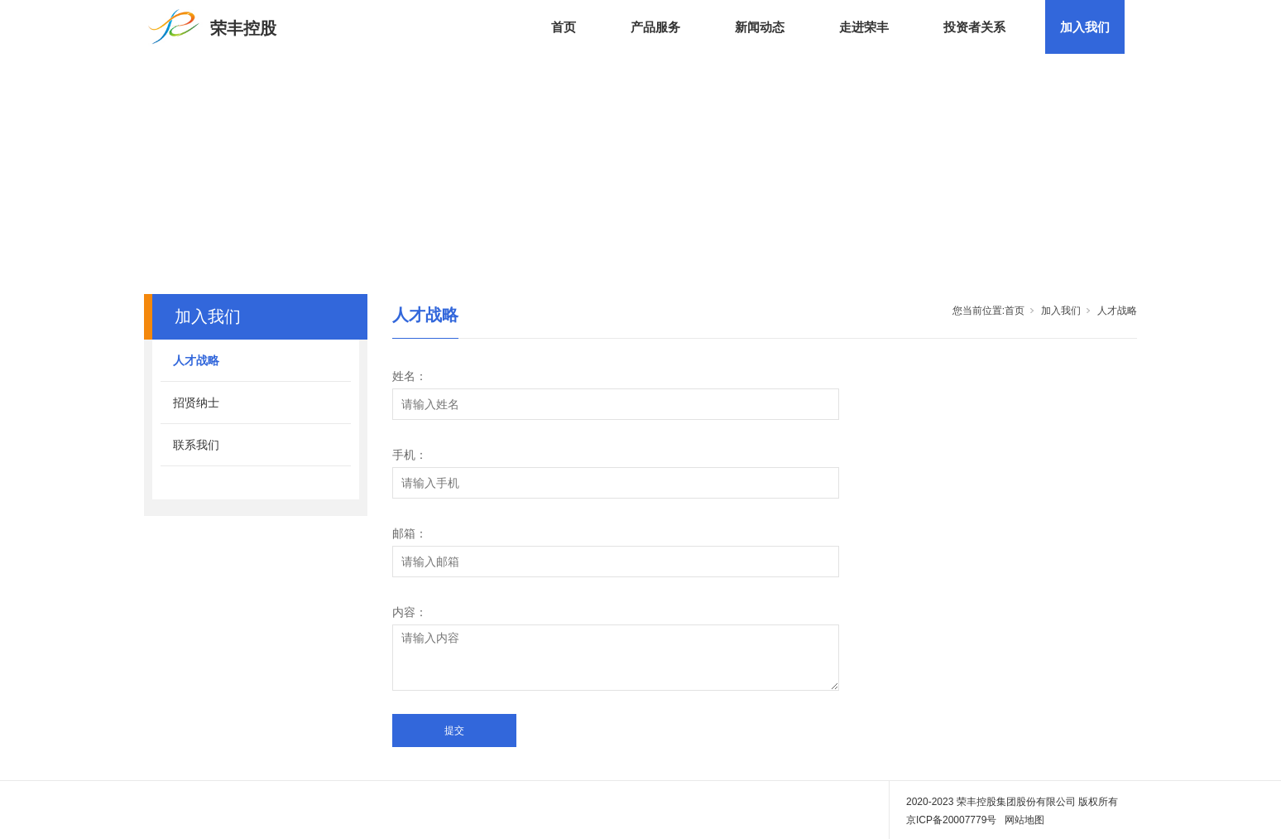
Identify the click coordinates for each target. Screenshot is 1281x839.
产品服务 (655, 27)
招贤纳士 (196, 402)
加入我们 (1085, 27)
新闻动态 (759, 27)
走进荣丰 (864, 27)
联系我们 (196, 444)
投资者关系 (974, 27)
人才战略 (196, 360)
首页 (563, 27)
